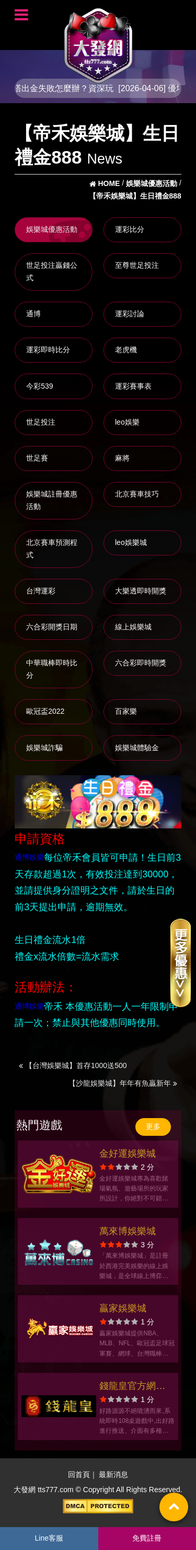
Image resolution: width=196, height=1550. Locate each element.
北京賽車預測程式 (51, 548)
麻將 (122, 458)
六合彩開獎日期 (51, 627)
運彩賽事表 (133, 386)
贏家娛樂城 (122, 1308)
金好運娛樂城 (127, 1153)
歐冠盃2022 (45, 711)
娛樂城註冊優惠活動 (51, 500)
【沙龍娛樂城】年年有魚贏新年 (122, 1083)
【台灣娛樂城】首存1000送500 (72, 1065)
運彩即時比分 (48, 349)
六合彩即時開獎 (140, 663)
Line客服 (49, 1538)
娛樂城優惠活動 (51, 229)
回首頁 (79, 1474)
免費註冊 (147, 1538)
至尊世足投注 (137, 265)
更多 (153, 1126)
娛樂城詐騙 (44, 747)
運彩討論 (129, 313)
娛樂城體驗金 (137, 747)
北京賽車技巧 (137, 494)
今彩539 (39, 386)
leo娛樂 (127, 422)
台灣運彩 (40, 591)
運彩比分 (129, 229)
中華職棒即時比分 (51, 669)
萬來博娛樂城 (127, 1231)
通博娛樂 (29, 857)
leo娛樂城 (131, 542)
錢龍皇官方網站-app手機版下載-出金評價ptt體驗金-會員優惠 (133, 1387)
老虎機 (126, 349)
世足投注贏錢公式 (51, 271)
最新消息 (113, 1474)
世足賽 (37, 458)
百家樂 (126, 711)
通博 (33, 313)
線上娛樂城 (133, 627)
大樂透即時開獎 (140, 591)
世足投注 (40, 422)
